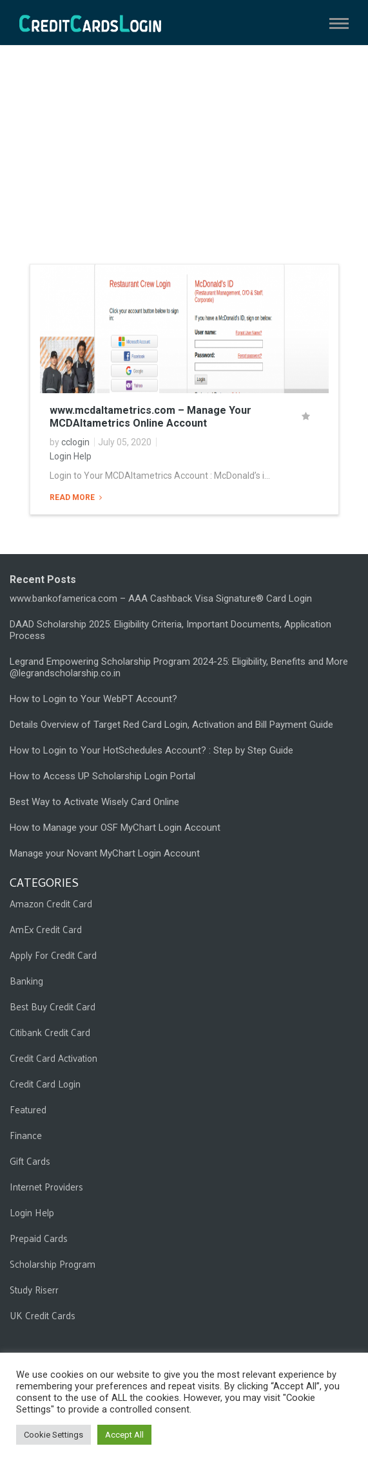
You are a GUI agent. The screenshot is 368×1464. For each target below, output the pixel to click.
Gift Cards (30, 1160)
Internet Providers (46, 1186)
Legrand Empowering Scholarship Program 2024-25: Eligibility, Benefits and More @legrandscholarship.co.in (179, 667)
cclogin (75, 442)
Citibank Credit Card (50, 1032)
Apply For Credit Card (53, 954)
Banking (26, 980)
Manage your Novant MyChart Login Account (105, 853)
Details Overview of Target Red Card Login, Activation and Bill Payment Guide (171, 724)
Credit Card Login (45, 1083)
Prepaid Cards (39, 1237)
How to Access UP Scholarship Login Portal (102, 776)
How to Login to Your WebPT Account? (93, 699)
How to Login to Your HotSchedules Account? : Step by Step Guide (151, 750)
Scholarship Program (52, 1263)
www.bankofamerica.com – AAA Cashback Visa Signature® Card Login (161, 598)
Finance (26, 1135)
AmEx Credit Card (46, 929)
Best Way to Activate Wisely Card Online (94, 802)
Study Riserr (34, 1289)
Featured (28, 1109)
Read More (73, 497)
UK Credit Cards (42, 1315)
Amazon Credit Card (51, 903)
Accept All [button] (124, 1435)
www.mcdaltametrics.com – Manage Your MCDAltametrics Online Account (150, 416)
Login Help (71, 456)
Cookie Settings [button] (53, 1435)
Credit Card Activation (53, 1057)
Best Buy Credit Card (52, 1006)
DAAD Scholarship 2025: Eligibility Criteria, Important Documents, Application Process (170, 630)
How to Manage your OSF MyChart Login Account (115, 827)
